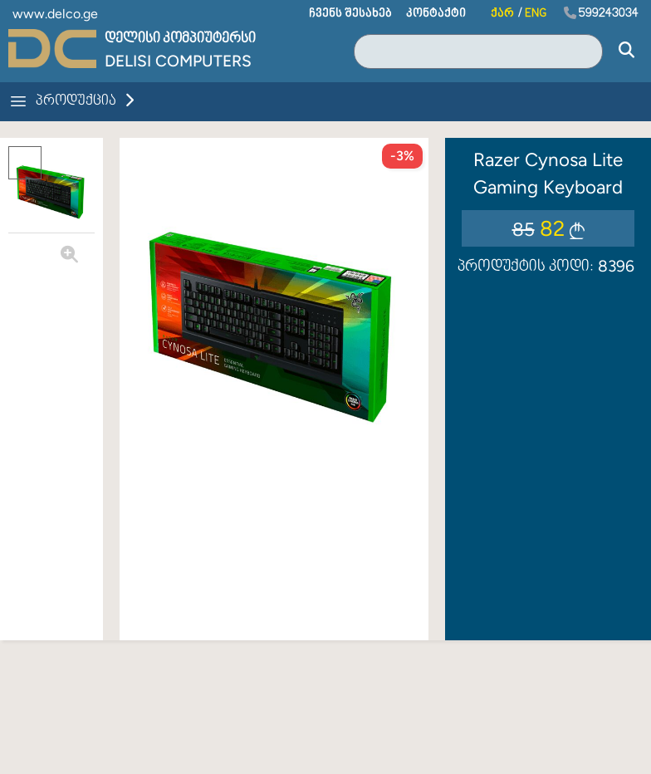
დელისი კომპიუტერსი (180, 39)
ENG (535, 13)
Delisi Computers (178, 61)
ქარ (502, 13)
